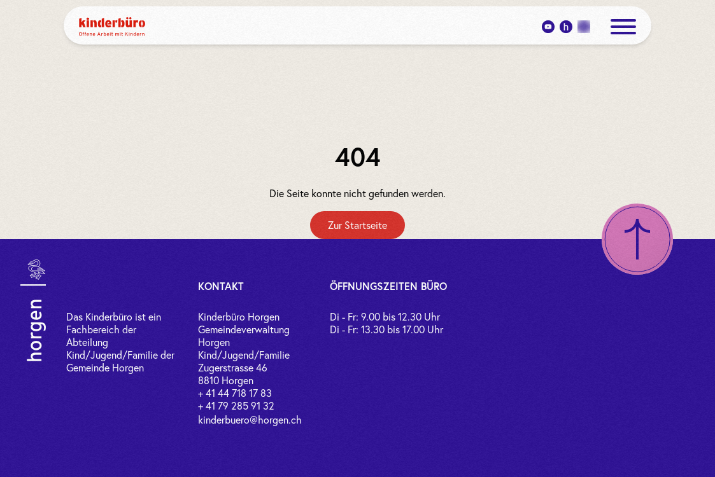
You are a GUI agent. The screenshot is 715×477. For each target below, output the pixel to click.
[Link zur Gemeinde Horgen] (33, 310)
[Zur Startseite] (357, 225)
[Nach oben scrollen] (637, 239)
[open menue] (623, 26)
